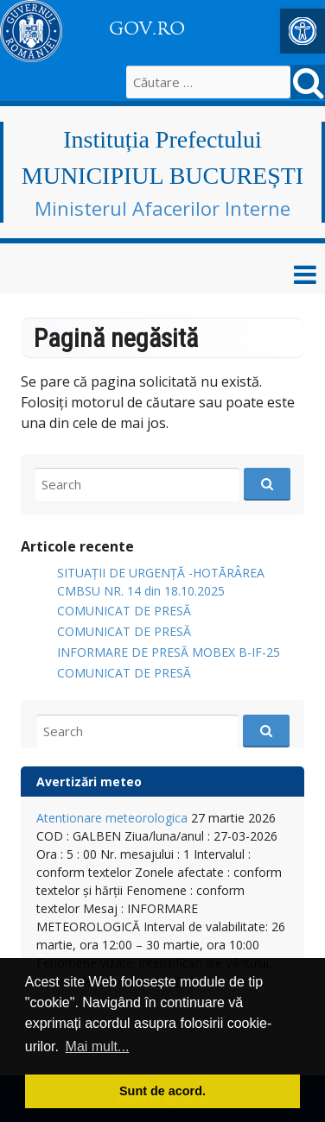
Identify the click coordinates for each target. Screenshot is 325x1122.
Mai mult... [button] (98, 1046)
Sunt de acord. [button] (162, 1091)
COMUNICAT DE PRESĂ (124, 610)
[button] (302, 31)
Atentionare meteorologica (112, 818)
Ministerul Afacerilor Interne (162, 208)
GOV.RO (147, 28)
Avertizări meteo (89, 781)
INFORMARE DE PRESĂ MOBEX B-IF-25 (168, 652)
